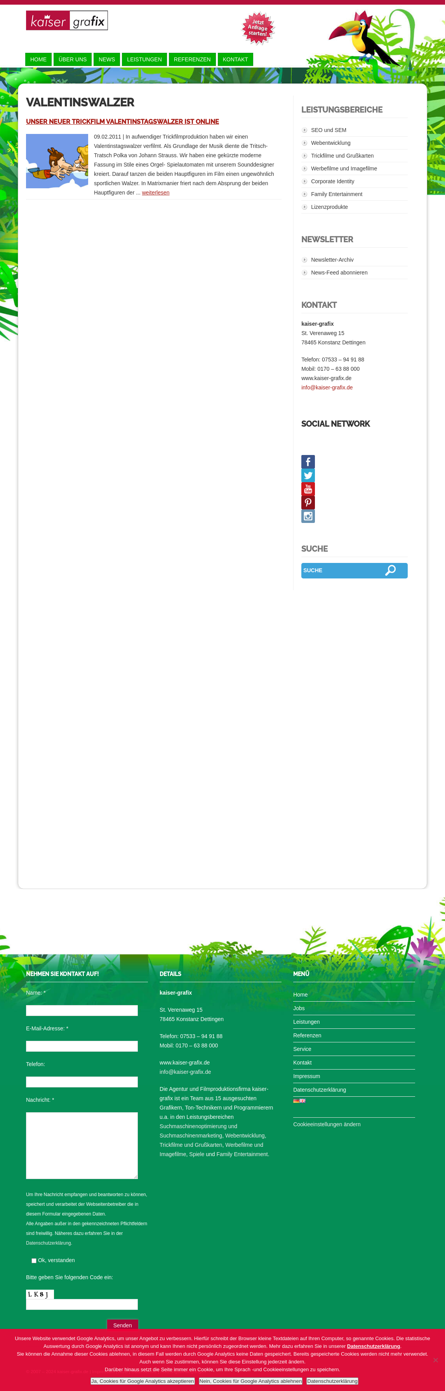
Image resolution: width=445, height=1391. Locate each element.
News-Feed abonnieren (339, 272)
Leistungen (144, 59)
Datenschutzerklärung (48, 1243)
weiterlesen (156, 192)
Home (38, 59)
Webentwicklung (331, 143)
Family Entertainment (336, 194)
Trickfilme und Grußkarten (342, 156)
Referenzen (192, 59)
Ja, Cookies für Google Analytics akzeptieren (142, 1381)
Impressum (306, 1076)
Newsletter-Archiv (332, 260)
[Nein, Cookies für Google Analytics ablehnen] (435, 1360)
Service (302, 1049)
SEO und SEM (328, 130)
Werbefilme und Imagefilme (344, 168)
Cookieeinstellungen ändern (327, 1124)
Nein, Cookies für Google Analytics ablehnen (251, 1381)
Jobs (299, 1008)
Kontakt (235, 59)
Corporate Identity (332, 181)
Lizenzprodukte (329, 207)
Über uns (73, 59)
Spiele (196, 1154)
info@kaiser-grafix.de (327, 387)
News (107, 59)
